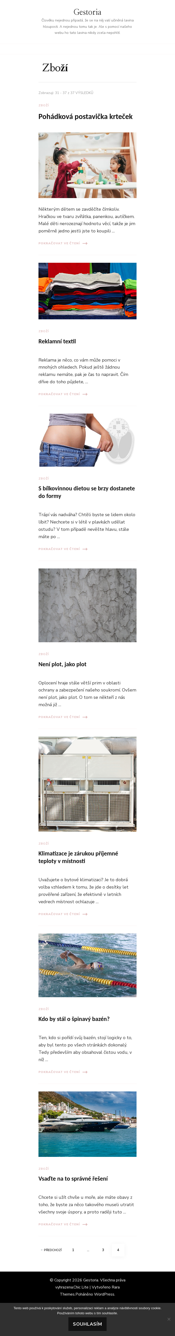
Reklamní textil (57, 341)
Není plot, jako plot (62, 664)
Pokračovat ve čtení (63, 243)
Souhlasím (87, 1324)
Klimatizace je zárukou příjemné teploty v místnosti (78, 857)
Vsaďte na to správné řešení (73, 1178)
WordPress (104, 1294)
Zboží (43, 105)
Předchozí (51, 1250)
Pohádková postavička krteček (85, 116)
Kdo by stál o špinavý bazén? (74, 1018)
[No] (168, 1319)
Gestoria (87, 12)
